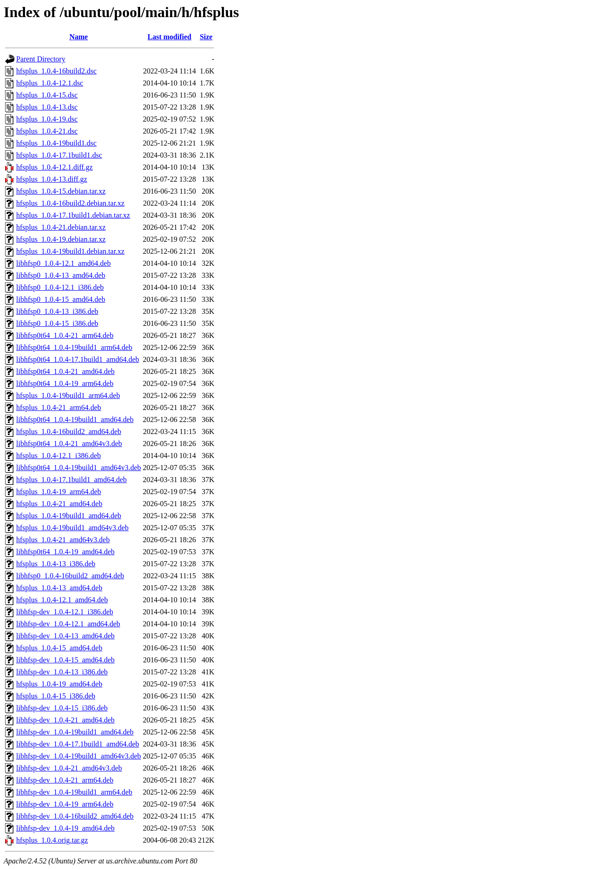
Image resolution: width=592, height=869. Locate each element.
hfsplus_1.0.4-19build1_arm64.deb (68, 395)
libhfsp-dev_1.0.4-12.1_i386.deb (64, 612)
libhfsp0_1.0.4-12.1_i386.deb (60, 287)
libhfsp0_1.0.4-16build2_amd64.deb (70, 576)
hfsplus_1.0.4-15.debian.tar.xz (60, 191)
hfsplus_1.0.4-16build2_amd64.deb (68, 431)
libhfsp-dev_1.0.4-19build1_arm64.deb (74, 792)
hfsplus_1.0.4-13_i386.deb (55, 564)
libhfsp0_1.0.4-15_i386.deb (57, 323)
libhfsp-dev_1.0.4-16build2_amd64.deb (75, 816)
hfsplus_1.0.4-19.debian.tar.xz (60, 239)
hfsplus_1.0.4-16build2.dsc (56, 71)
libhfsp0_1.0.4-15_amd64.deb (60, 299)
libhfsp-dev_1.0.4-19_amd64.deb (65, 828)
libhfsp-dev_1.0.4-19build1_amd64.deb (75, 732)
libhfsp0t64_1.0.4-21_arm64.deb (64, 335)
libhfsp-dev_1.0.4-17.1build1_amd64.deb (77, 744)
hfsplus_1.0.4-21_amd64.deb (59, 504)
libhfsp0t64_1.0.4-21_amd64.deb (65, 371)
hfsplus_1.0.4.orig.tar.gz (52, 840)
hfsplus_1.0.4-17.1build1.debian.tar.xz (73, 215)
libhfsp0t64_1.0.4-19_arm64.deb (64, 383)
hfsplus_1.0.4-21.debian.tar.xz (60, 227)
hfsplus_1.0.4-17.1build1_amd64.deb (71, 479)
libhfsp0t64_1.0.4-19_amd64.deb (65, 552)
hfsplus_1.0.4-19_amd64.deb (59, 684)
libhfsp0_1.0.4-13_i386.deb (57, 311)
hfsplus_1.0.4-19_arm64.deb (58, 492)
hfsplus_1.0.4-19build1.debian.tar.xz (70, 251)
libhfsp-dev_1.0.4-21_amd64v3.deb (69, 768)
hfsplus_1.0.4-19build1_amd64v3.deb (72, 528)
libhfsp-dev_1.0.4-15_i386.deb (62, 708)
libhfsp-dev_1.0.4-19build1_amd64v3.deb (78, 756)
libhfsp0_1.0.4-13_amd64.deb (60, 275)
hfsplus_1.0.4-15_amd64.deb (59, 648)
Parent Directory (40, 59)
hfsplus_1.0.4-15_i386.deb (55, 696)
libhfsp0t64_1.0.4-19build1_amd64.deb (75, 419)
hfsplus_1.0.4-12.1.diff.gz (54, 167)
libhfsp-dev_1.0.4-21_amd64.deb (65, 720)
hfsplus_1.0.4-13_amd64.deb (59, 588)
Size (206, 37)
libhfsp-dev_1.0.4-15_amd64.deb (65, 660)
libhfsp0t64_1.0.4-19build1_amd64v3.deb (78, 467)
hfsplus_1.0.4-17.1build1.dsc (59, 155)
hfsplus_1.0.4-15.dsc (47, 95)
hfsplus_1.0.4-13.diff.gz (51, 179)
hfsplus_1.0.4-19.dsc (47, 119)
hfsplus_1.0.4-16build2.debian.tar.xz (70, 203)
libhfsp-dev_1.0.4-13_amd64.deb (65, 636)
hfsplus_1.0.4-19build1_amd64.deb (68, 516)
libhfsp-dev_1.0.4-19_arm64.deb (64, 804)
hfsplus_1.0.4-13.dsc (47, 107)
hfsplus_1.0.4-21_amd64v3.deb (63, 540)
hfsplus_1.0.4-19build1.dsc (56, 143)
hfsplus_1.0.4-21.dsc (47, 131)
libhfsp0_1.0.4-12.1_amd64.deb (63, 263)
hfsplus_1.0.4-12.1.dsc (49, 83)
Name (78, 37)
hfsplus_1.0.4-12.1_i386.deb (58, 455)
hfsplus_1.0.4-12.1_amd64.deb (62, 600)
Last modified (169, 37)
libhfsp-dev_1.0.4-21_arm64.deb (64, 780)
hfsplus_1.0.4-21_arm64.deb (58, 407)
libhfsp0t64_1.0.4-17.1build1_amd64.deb (77, 359)
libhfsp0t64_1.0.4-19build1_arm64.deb (74, 347)
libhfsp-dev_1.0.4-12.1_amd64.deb (68, 624)
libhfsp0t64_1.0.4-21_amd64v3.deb (69, 443)
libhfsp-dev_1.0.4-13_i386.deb (62, 672)
